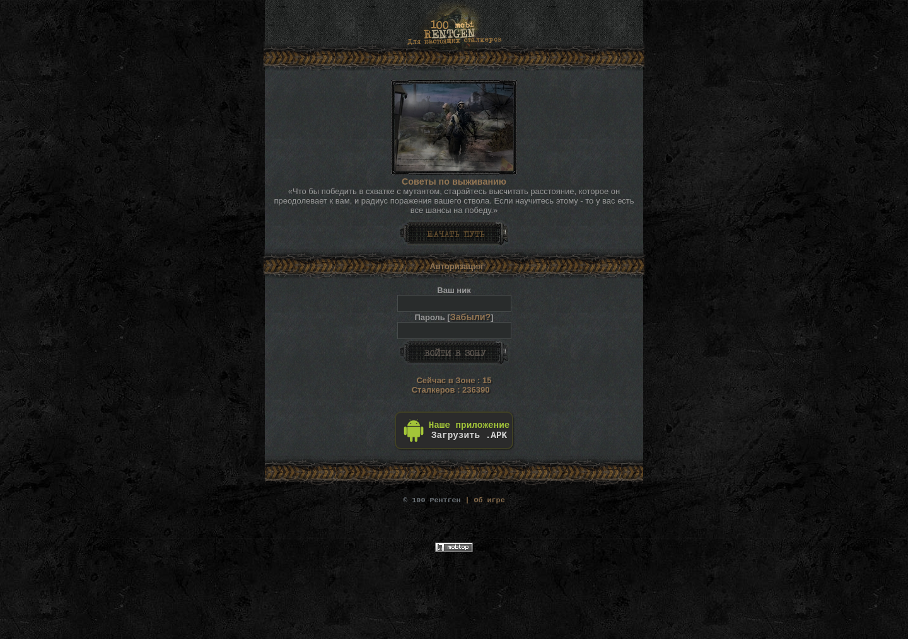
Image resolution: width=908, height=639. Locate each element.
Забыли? (470, 317)
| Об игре (453, 500)
